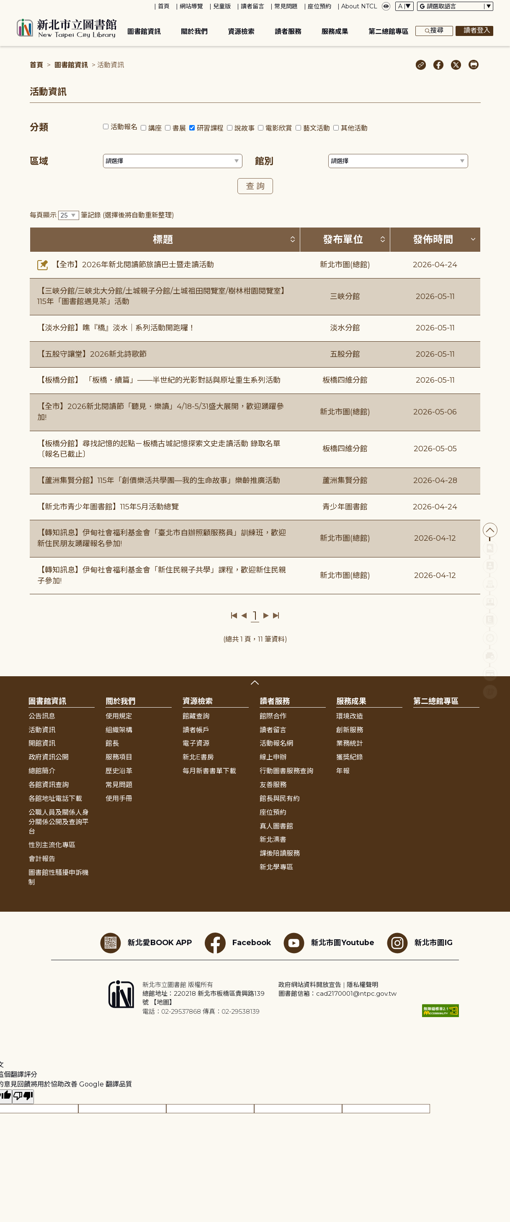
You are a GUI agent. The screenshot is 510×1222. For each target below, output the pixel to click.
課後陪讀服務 (280, 853)
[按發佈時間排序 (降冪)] (473, 239)
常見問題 (286, 6)
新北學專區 (276, 867)
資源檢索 (241, 32)
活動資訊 (41, 730)
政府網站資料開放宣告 (309, 985)
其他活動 (354, 128)
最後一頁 (275, 616)
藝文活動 (316, 128)
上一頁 (244, 616)
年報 (343, 771)
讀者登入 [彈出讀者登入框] (474, 31)
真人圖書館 (276, 826)
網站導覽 (191, 6)
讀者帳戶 (196, 730)
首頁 (164, 6)
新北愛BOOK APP (146, 943)
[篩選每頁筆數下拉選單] (68, 215)
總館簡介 (41, 771)
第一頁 (234, 616)
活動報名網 (276, 743)
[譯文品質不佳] (23, 1096)
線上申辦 (273, 757)
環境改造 (349, 716)
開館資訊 (41, 743)
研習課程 (210, 128)
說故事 (244, 128)
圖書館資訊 (144, 32)
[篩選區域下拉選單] (173, 161)
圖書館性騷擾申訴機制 (58, 877)
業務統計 (349, 743)
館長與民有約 (280, 799)
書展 (179, 128)
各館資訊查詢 (48, 785)
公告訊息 (41, 716)
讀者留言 (252, 6)
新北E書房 (198, 757)
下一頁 (266, 616)
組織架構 (119, 730)
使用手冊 (119, 799)
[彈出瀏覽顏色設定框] (386, 6)
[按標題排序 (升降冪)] (293, 239)
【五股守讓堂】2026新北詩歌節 (92, 354)
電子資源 (196, 743)
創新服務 (349, 730)
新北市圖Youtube (328, 943)
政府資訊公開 (48, 757)
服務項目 (119, 757)
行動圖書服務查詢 (286, 771)
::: (4, 6)
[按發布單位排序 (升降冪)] (383, 239)
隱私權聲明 (362, 985)
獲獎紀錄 (349, 757)
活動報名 (124, 127)
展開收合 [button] (255, 682)
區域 (39, 161)
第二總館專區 (388, 32)
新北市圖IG (420, 943)
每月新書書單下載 (209, 771)
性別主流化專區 (51, 845)
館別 (264, 161)
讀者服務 (288, 32)
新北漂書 (273, 840)
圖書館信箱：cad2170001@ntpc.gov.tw (337, 993)
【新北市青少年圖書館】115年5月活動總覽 (108, 506)
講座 (155, 128)
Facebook (238, 943)
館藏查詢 (196, 716)
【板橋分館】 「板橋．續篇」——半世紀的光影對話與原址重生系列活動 (159, 380)
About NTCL (359, 6)
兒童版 (222, 6)
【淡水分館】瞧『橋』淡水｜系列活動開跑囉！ (116, 327)
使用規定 (119, 716)
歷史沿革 (119, 771)
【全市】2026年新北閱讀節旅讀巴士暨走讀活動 (125, 264)
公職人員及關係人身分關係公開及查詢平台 (58, 822)
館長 (112, 743)
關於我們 (194, 32)
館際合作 (273, 716)
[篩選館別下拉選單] (398, 161)
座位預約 (319, 6)
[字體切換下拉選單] (404, 6)
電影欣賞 (278, 128)
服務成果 (335, 32)
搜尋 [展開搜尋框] (434, 31)
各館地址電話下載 (55, 799)
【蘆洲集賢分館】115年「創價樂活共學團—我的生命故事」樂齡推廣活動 (158, 480)
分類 (39, 127)
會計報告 (41, 859)
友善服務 (273, 785)
